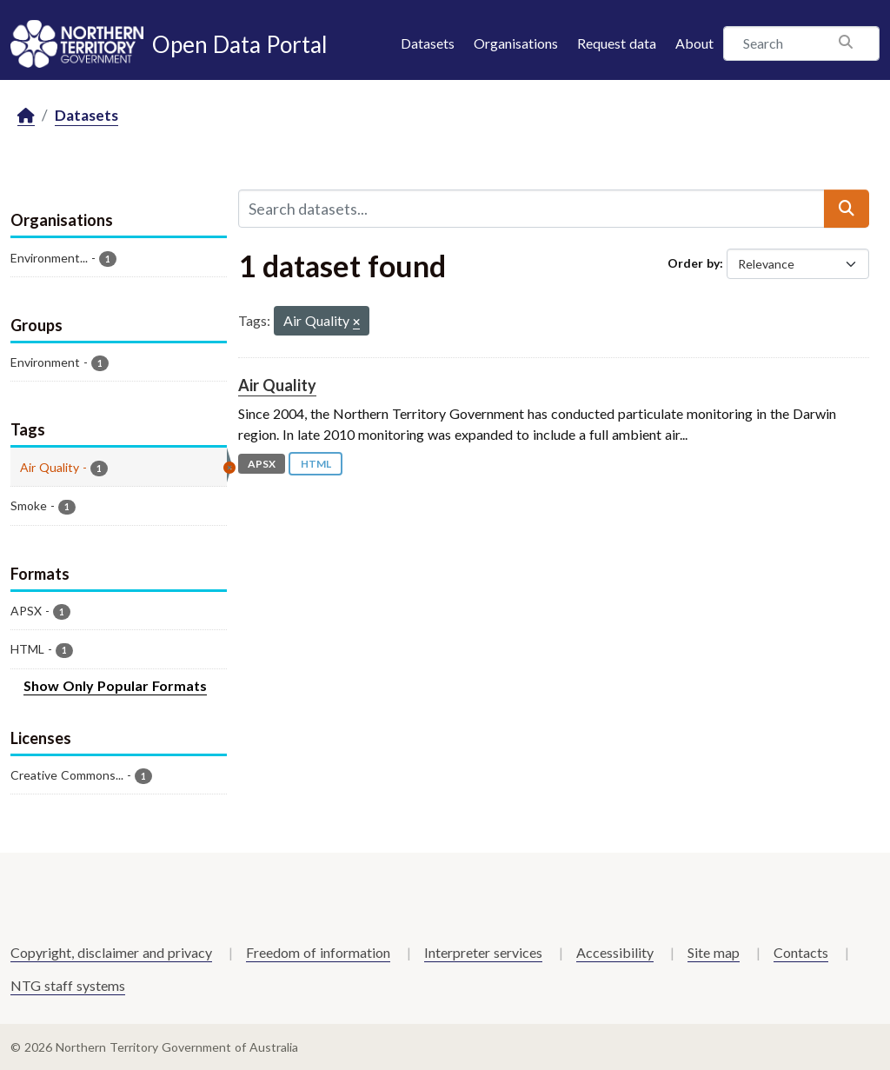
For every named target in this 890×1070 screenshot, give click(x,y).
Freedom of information (318, 952)
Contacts (801, 952)
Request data (616, 43)
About (694, 43)
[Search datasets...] (531, 208)
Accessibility (615, 952)
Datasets (428, 43)
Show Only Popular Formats (115, 685)
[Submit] (846, 208)
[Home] (26, 116)
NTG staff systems (67, 985)
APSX (262, 463)
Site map (713, 952)
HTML (316, 463)
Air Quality (277, 385)
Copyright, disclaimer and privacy (111, 952)
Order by (694, 263)
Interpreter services (483, 952)
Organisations (516, 43)
